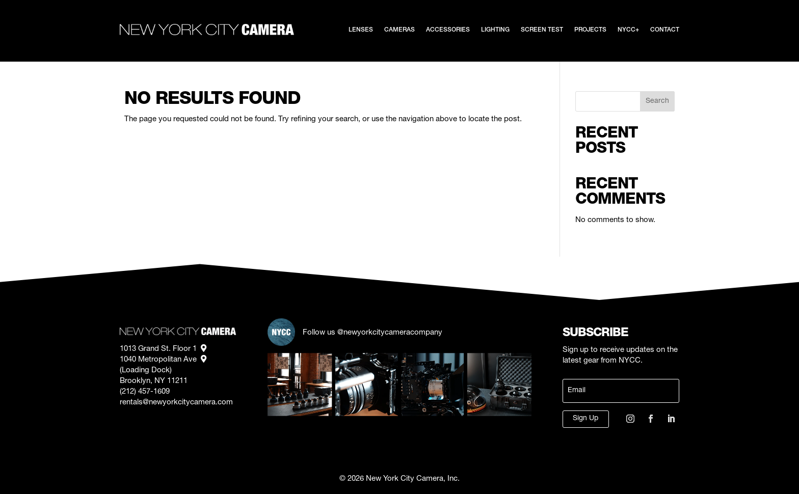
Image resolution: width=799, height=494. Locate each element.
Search (657, 101)
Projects (590, 30)
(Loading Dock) (147, 370)
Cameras (399, 30)
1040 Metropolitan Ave (163, 360)
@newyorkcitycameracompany (389, 333)
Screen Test (542, 30)
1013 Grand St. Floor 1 (163, 349)
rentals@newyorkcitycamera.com (176, 402)
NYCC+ (628, 30)
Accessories (448, 30)
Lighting (495, 30)
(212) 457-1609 (145, 392)
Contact (664, 30)
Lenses (361, 30)
